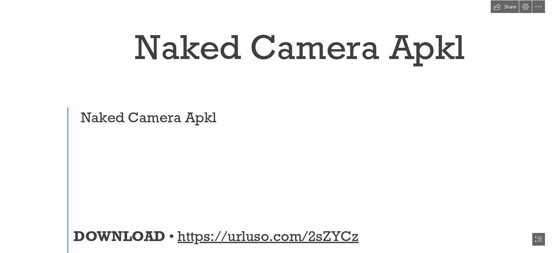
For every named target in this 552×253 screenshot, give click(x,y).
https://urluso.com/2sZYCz (268, 236)
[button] (505, 6)
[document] (276, 126)
